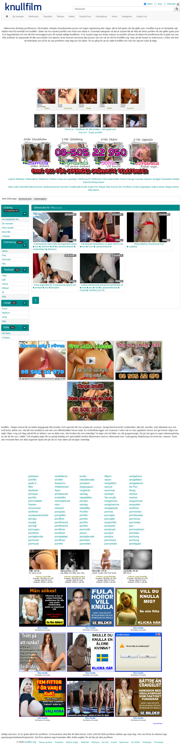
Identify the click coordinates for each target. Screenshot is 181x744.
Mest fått (6, 232)
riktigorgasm (86, 486)
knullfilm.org (30, 742)
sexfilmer (134, 508)
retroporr (59, 508)
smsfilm (59, 479)
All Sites (6, 333)
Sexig (132, 490)
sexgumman (136, 501)
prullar (83, 476)
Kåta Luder (13, 187)
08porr (107, 476)
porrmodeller (35, 501)
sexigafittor (110, 483)
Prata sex (62, 179)
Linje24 (11, 179)
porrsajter (109, 515)
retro (57, 504)
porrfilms (59, 519)
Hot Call (105, 742)
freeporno (60, 483)
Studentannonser (51, 187)
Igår (4, 279)
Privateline (59, 742)
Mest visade (8, 227)
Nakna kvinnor (36, 187)
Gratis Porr (93, 187)
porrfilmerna (61, 522)
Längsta (6, 236)
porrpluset (109, 529)
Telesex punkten (45, 742)
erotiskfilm (60, 497)
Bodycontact (98, 182)
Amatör (37, 287)
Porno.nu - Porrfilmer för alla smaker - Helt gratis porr (90, 129)
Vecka (5, 284)
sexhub (133, 494)
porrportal (109, 525)
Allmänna (50, 249)
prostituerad (61, 494)
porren (83, 533)
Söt (96, 287)
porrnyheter (110, 543)
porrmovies (135, 511)
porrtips (84, 501)
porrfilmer (60, 529)
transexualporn (40, 199)
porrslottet (85, 543)
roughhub (85, 490)
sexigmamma (111, 504)
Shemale (171, 4)
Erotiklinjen (147, 742)
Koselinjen (72, 179)
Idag (4, 275)
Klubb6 (175, 179)
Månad (5, 288)
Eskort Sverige (127, 179)
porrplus (108, 533)
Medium (6, 313)
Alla (4, 263)
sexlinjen (109, 494)
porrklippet (135, 543)
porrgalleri (60, 515)
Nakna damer (158, 187)
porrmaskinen (136, 529)
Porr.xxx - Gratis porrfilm (90, 132)
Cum (89, 246)
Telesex (53, 179)
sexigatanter (111, 508)
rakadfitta (85, 508)
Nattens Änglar (72, 742)
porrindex (85, 540)
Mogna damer (172, 187)
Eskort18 (87, 182)
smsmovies (34, 508)
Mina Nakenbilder (111, 179)
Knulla (136, 187)
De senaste (7, 223)
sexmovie (109, 490)
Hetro (149, 4)
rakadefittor (86, 497)
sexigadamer (136, 483)
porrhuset (33, 540)
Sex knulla (110, 497)
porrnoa (108, 511)
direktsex (33, 490)
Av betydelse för (10, 219)
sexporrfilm (110, 522)
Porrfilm (84, 511)
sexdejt (32, 522)
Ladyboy (132, 246)
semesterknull (62, 501)
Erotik (84, 187)
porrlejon (33, 494)
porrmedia (134, 522)
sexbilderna (61, 476)
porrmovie (134, 519)
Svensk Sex (116, 187)
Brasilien (54, 287)
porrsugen (33, 529)
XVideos (6, 337)
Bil (52, 246)
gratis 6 (32, 483)
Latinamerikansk (64, 246)
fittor (30, 486)
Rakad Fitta (104, 187)
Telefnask (95, 742)
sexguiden (134, 504)
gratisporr (33, 476)
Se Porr (133, 486)
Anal (83, 287)
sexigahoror (135, 476)
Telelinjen (20, 179)
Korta (4, 308)
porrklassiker (136, 515)
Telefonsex (44, 179)
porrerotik (85, 529)
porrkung (134, 536)
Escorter (64, 187)
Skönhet (44, 246)
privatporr (85, 483)
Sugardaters (145, 187)
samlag (84, 494)
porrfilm (32, 479)
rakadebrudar (87, 479)
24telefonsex (62, 486)
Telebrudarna (31, 179)
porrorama (110, 540)
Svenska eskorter (143, 179)
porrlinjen (134, 533)
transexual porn (25, 199)
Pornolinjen (158, 742)
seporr (107, 479)
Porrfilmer (127, 187)
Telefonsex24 (84, 179)
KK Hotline (135, 742)
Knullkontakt (75, 187)
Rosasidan (167, 179)
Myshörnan (124, 742)
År (3, 292)
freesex (32, 504)
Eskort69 (23, 187)
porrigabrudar (35, 536)
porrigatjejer (61, 536)
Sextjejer (157, 179)
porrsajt (32, 525)
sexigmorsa (110, 501)
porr (131, 525)
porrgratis (60, 511)
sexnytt (108, 486)
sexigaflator (135, 479)
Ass (36, 246)
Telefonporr (96, 179)
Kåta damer (93, 190)
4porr (57, 490)
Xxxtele (114, 742)
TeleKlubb (85, 742)
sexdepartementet (38, 515)
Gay (160, 4)
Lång (4, 317)
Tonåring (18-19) (95, 290)
